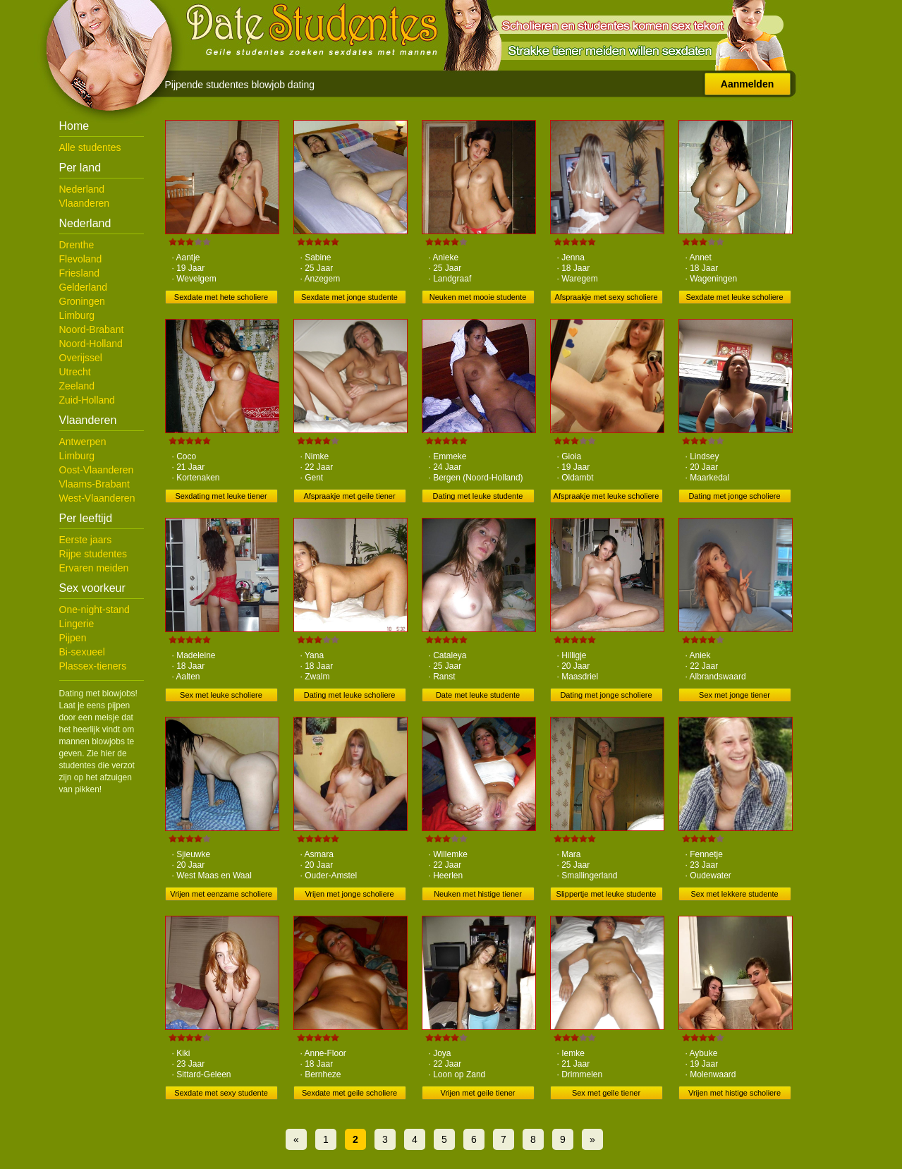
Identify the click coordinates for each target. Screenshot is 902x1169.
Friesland (79, 273)
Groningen (82, 301)
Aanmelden (747, 84)
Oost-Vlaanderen (96, 470)
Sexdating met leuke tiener (221, 496)
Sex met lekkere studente (734, 894)
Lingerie (77, 623)
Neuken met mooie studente (478, 297)
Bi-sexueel (82, 652)
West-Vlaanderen (97, 498)
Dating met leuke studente (478, 496)
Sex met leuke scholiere (221, 695)
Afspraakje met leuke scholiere (606, 496)
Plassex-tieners (93, 666)
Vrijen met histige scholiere (734, 1093)
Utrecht (75, 371)
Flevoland (80, 259)
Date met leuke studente (478, 695)
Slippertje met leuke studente (606, 894)
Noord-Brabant (91, 329)
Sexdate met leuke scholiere (734, 297)
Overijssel (80, 357)
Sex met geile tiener (606, 1093)
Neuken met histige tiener (478, 894)
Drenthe (77, 244)
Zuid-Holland (87, 400)
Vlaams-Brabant (94, 484)
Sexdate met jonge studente (349, 297)
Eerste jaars (85, 539)
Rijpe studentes (93, 553)
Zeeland (77, 386)
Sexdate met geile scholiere (349, 1093)
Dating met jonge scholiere (734, 496)
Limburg (77, 315)
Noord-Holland (91, 343)
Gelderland (83, 287)
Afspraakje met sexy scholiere (605, 297)
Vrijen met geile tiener (478, 1093)
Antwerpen (82, 441)
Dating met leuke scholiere (350, 695)
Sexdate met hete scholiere (221, 297)
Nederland (82, 189)
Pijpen (73, 637)
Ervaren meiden (94, 568)
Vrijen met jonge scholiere (349, 894)
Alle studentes (90, 147)
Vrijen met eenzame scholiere (221, 894)
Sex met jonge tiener (734, 695)
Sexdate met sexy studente (221, 1093)
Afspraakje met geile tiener (349, 496)
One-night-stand (94, 609)
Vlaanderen (84, 203)
